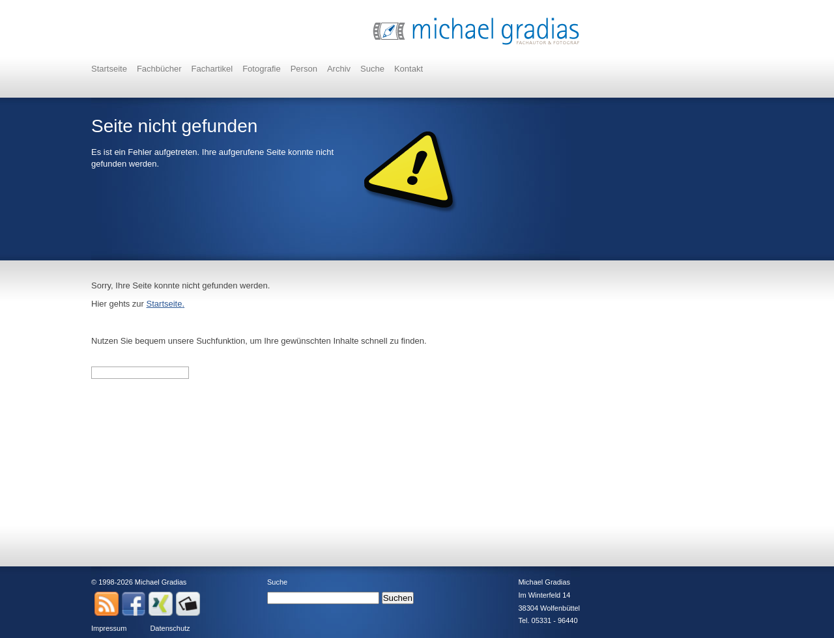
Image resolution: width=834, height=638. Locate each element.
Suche (372, 69)
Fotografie (261, 69)
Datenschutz (170, 628)
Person (304, 69)
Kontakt (408, 69)
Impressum (108, 628)
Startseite (109, 69)
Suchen (397, 598)
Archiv (339, 69)
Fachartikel (212, 69)
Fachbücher (159, 69)
